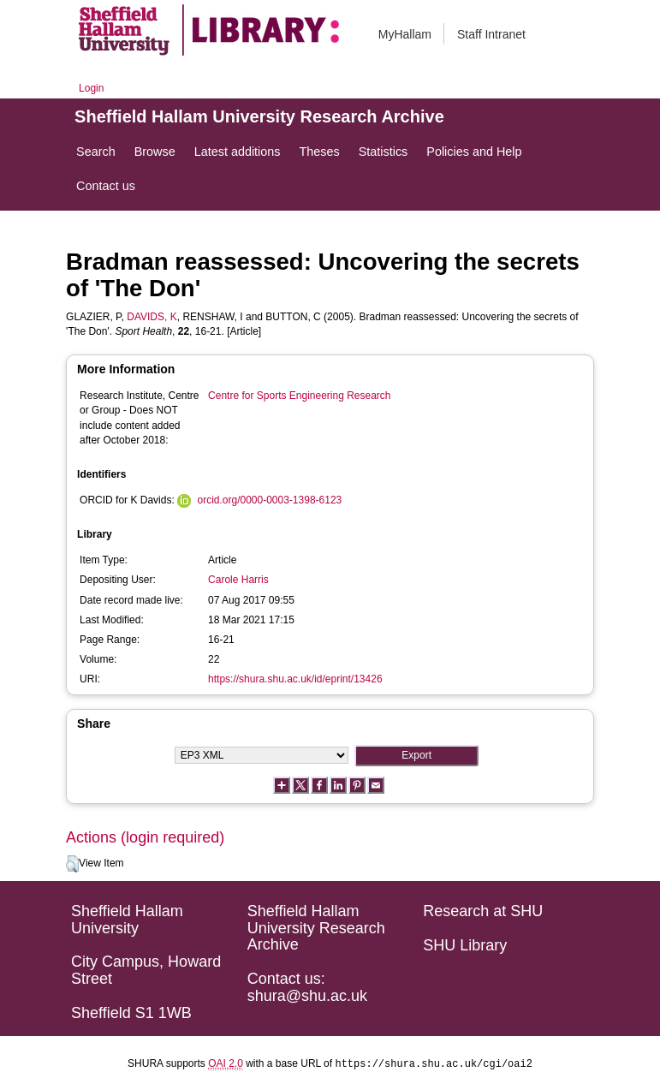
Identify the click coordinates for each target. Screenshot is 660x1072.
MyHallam (404, 34)
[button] (72, 863)
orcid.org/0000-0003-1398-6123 (269, 500)
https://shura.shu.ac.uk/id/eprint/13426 (295, 679)
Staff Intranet (491, 34)
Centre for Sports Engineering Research (299, 396)
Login (91, 88)
